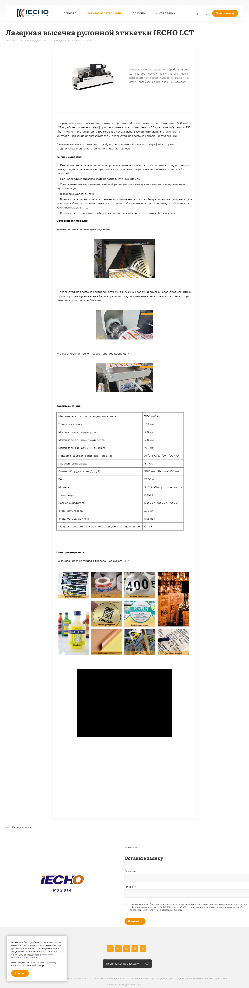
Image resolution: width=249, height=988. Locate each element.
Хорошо (20, 973)
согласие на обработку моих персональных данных (202, 904)
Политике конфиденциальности (165, 910)
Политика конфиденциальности (124, 984)
